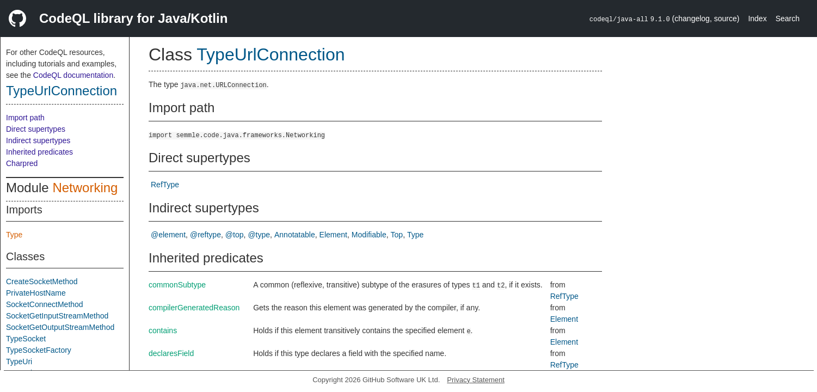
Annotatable (294, 234)
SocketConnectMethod (44, 304)
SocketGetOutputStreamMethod (60, 327)
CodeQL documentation (73, 75)
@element (168, 234)
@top (234, 234)
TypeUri (19, 361)
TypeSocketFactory (38, 350)
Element (333, 234)
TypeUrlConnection (61, 90)
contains (163, 330)
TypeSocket (26, 338)
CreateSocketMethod (42, 281)
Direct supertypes (35, 129)
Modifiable (369, 234)
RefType (165, 184)
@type (259, 234)
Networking (85, 187)
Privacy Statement (476, 380)
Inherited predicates (39, 152)
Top (397, 234)
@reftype (205, 234)
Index (757, 18)
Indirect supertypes (38, 140)
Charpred (22, 163)
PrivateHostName (36, 293)
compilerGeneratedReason (194, 307)
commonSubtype (177, 284)
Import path (25, 117)
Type (14, 234)
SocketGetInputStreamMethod (57, 315)
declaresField (171, 353)
